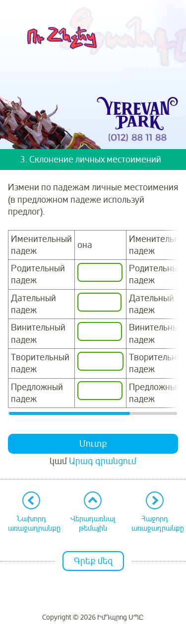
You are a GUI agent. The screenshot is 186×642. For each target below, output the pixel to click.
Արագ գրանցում (102, 461)
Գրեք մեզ (93, 561)
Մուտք (93, 443)
